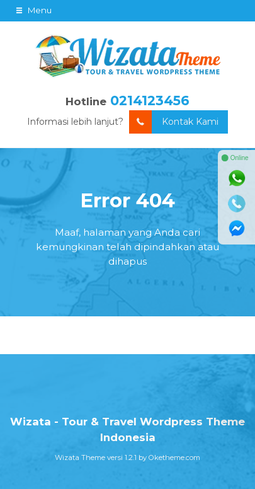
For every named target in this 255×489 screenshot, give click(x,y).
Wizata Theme (80, 457)
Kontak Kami (173, 122)
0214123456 (150, 100)
